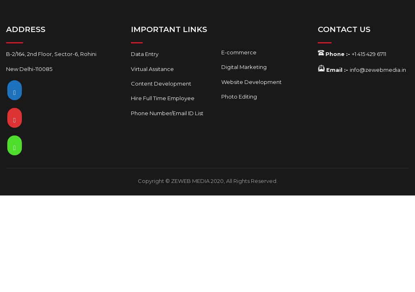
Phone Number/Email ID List (167, 113)
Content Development (161, 83)
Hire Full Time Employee (163, 98)
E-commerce (239, 52)
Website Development (251, 82)
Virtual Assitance (152, 69)
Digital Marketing (244, 67)
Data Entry (144, 54)
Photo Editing (239, 96)
